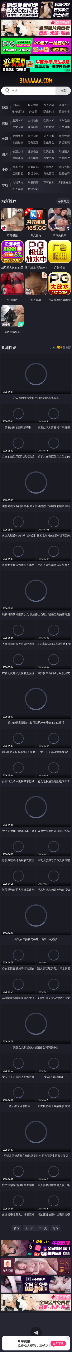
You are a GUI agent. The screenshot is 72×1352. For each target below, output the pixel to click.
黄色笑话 (48, 173)
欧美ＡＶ (48, 120)
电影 (5, 138)
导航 (5, 185)
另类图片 (64, 158)
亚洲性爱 (17, 136)
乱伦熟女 (48, 142)
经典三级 (33, 142)
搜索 (63, 90)
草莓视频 (48, 182)
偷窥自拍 (17, 151)
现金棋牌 (48, 111)
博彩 (5, 108)
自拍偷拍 (33, 120)
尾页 (55, 1228)
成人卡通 (48, 136)
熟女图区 (48, 158)
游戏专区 (64, 105)
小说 (5, 169)
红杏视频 (17, 189)
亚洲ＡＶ (17, 120)
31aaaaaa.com (36, 81)
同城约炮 (17, 182)
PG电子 (17, 105)
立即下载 (58, 1343)
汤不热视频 (64, 182)
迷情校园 (17, 173)
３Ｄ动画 (64, 120)
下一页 (43, 1228)
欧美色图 (48, 151)
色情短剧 (33, 189)
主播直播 (48, 127)
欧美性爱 (64, 136)
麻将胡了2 (18, 111)
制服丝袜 (17, 142)
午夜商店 (33, 182)
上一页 (29, 1228)
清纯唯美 (33, 158)
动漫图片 (64, 151)
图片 (5, 154)
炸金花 (33, 111)
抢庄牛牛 (64, 111)
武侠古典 (64, 167)
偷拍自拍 (33, 136)
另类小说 (33, 173)
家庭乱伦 (33, 167)
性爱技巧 (64, 173)
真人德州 (33, 105)
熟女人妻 (17, 127)
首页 (16, 1228)
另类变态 (64, 142)
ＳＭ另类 (64, 127)
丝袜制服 (33, 127)
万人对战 (48, 105)
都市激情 (17, 167)
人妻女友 (48, 167)
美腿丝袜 (17, 158)
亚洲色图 (33, 151)
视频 (5, 123)
